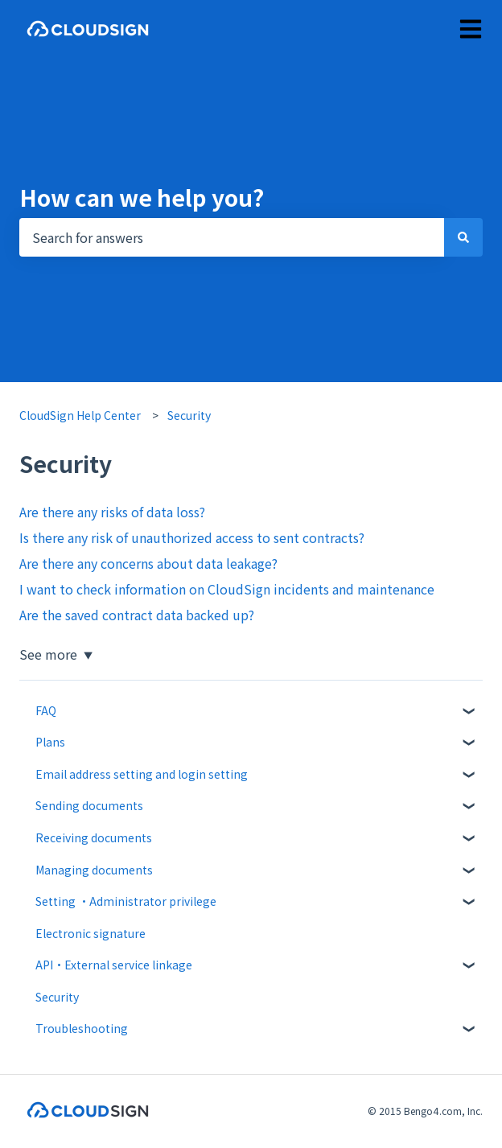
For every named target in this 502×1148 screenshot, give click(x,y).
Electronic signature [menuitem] (90, 933)
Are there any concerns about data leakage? (148, 563)
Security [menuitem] (57, 997)
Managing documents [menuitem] (94, 870)
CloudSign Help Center (80, 415)
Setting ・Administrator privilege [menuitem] (125, 901)
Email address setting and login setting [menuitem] (141, 774)
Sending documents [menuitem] (89, 805)
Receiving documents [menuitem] (93, 837)
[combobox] (231, 237)
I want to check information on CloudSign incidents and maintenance (226, 589)
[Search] (463, 237)
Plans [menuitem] (50, 742)
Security (189, 415)
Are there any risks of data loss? (112, 511)
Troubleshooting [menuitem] (81, 1028)
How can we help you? (141, 197)
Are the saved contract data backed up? (136, 614)
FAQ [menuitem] (45, 710)
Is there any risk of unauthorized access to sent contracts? (191, 537)
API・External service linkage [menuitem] (113, 965)
